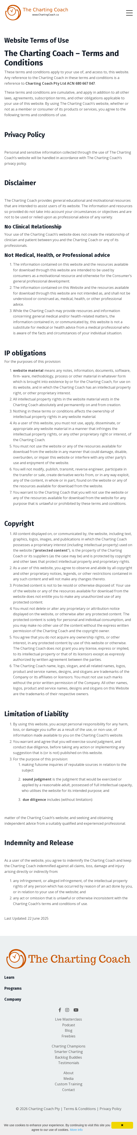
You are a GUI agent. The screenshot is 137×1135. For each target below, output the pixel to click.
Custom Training (68, 1084)
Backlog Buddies (68, 1057)
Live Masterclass (68, 1019)
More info (76, 1129)
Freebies (68, 1036)
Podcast (68, 1025)
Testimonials (68, 1062)
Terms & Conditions (79, 1108)
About (68, 1072)
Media (68, 1078)
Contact (68, 1089)
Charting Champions (68, 1046)
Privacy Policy (110, 1108)
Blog (68, 1030)
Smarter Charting (68, 1051)
